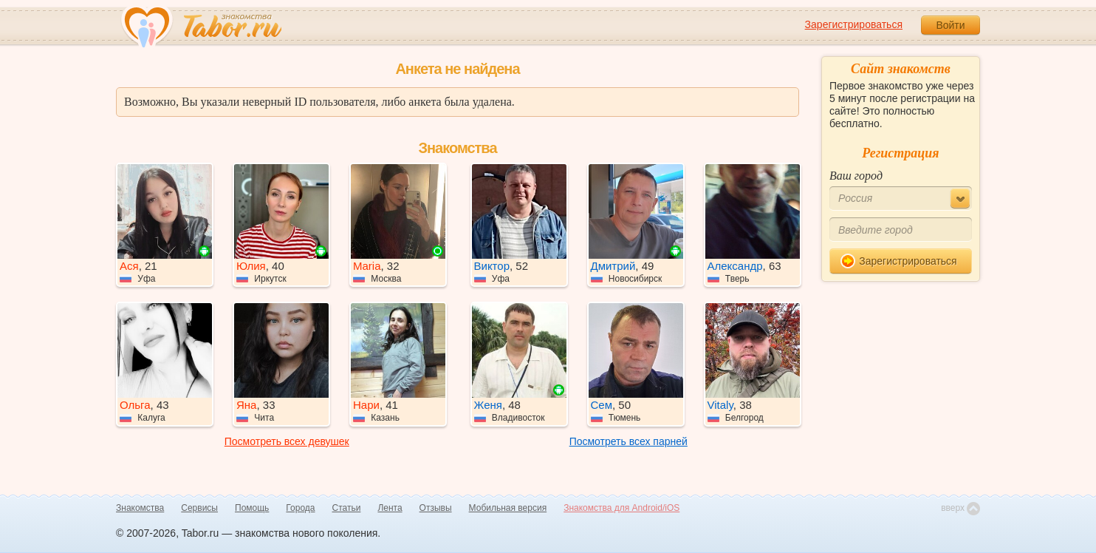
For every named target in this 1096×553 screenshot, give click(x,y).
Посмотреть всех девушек (287, 441)
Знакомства (140, 508)
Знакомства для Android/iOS (621, 508)
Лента (389, 508)
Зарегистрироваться (854, 24)
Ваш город (856, 175)
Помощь (252, 508)
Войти (950, 25)
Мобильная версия (508, 508)
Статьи (346, 508)
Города (300, 508)
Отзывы (435, 508)
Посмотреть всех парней (628, 441)
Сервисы (199, 508)
